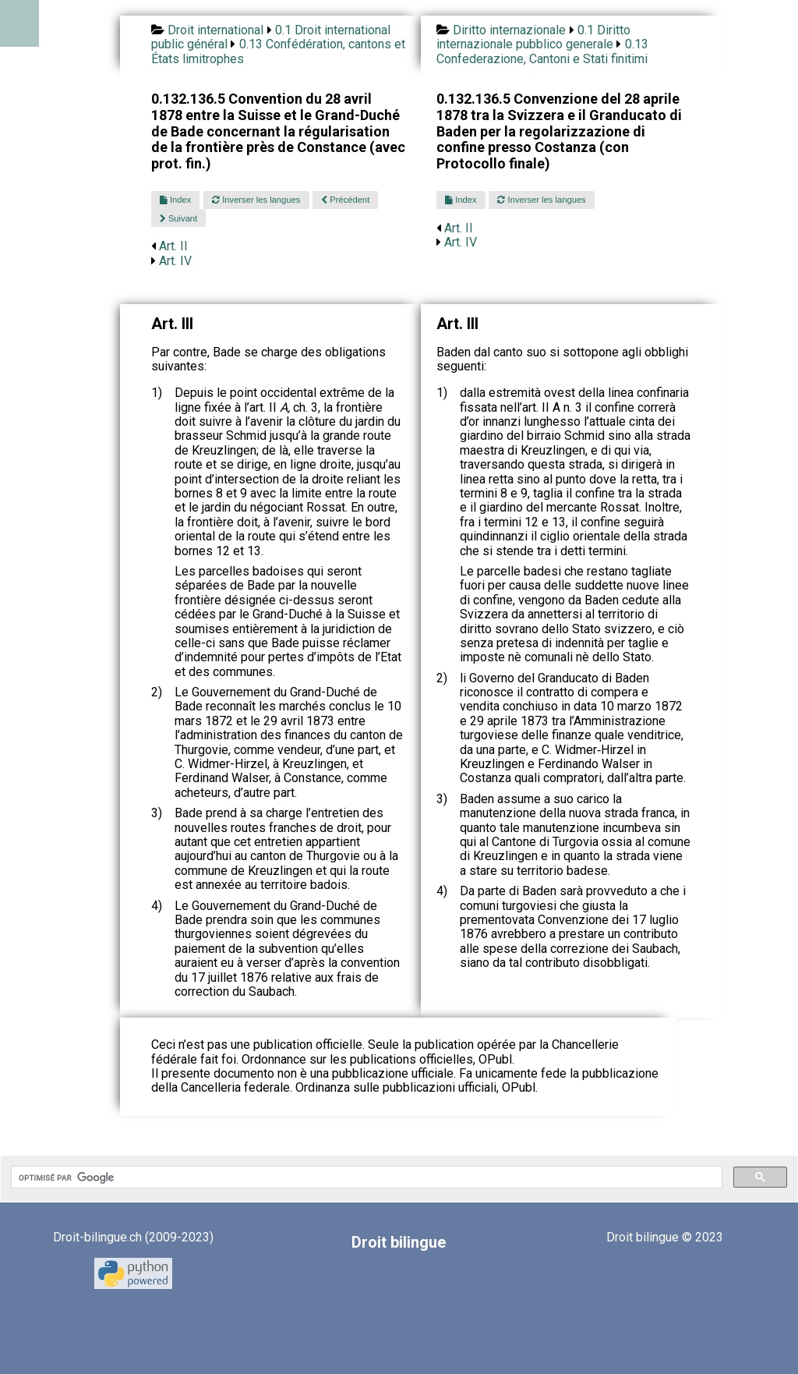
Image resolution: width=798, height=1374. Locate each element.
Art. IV (175, 260)
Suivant (178, 218)
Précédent (345, 199)
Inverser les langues (256, 199)
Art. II (173, 246)
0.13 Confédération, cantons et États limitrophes (278, 51)
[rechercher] (365, 1177)
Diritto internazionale (509, 30)
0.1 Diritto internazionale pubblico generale (533, 37)
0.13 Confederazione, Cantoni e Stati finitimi (542, 51)
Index (175, 199)
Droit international (215, 30)
